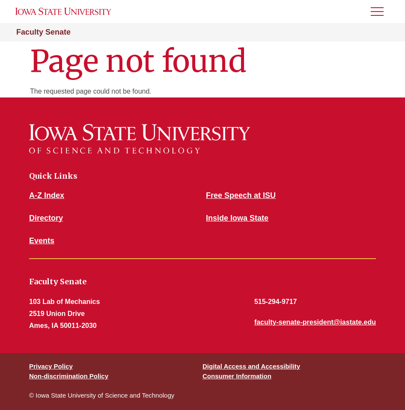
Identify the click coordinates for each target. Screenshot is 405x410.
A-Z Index (46, 195)
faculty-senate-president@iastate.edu (315, 322)
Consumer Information (236, 376)
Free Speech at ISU (241, 195)
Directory (46, 218)
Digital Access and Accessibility (251, 366)
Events (41, 240)
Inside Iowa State (237, 218)
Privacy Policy (51, 366)
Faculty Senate (43, 32)
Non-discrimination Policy (68, 376)
